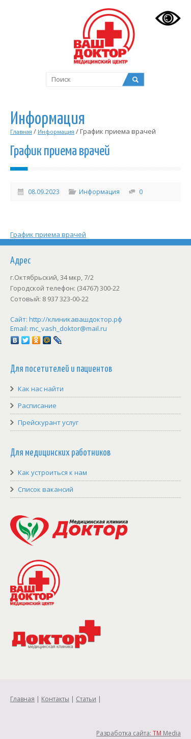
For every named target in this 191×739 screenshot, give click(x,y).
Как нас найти (41, 388)
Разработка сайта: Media (138, 733)
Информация (56, 131)
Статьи (86, 699)
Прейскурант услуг (48, 422)
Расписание (37, 405)
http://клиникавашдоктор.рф (75, 319)
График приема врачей (48, 234)
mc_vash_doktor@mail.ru (68, 328)
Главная (21, 131)
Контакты (55, 699)
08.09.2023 (44, 191)
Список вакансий (45, 489)
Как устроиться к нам (52, 472)
